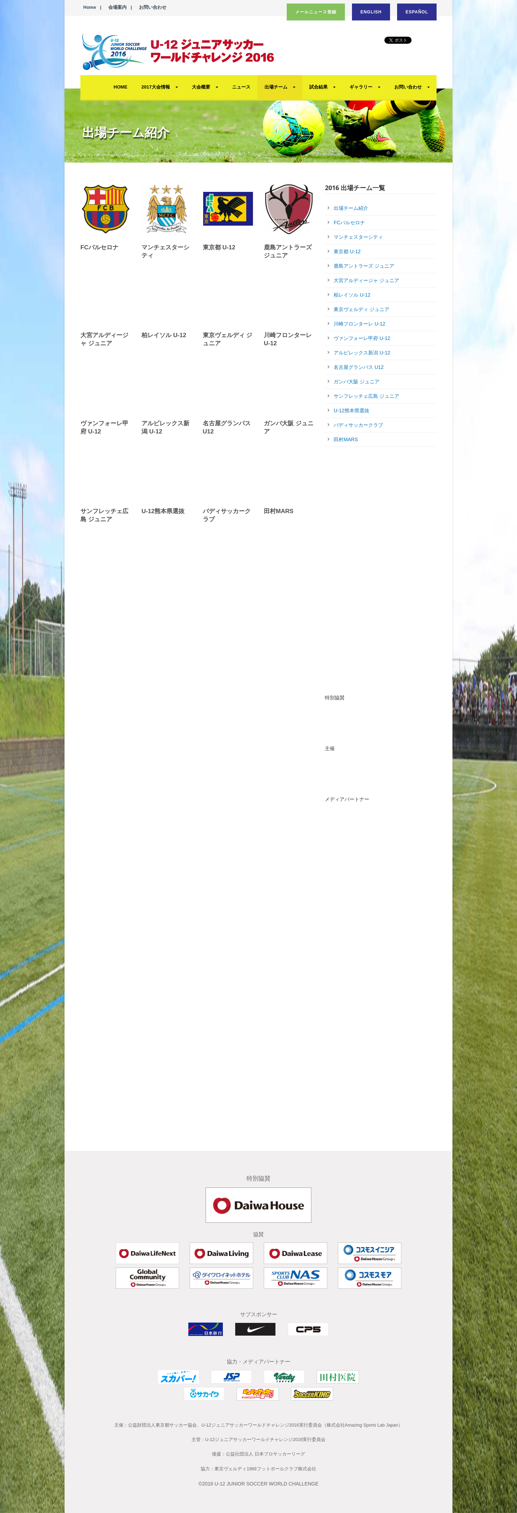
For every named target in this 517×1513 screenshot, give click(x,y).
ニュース (241, 87)
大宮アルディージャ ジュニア (366, 280)
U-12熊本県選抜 (162, 511)
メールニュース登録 (315, 12)
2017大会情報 (155, 87)
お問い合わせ (152, 7)
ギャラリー (360, 87)
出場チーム (275, 87)
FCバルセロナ (99, 247)
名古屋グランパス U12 (359, 367)
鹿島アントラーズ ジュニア (364, 266)
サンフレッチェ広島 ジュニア (366, 396)
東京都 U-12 (219, 247)
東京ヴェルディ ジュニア (361, 309)
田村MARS (278, 511)
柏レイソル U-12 (163, 335)
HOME (120, 87)
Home (89, 7)
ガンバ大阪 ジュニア (356, 381)
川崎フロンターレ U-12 (359, 324)
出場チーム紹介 (351, 208)
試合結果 (318, 87)
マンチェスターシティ (358, 237)
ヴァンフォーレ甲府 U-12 (362, 338)
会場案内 (117, 7)
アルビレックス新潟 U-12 (362, 353)
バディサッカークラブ (358, 425)
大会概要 (201, 87)
